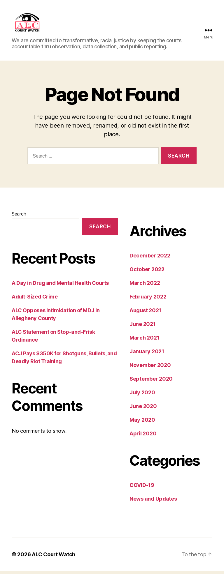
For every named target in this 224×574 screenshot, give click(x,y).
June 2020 (143, 409)
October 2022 (147, 272)
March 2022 (145, 286)
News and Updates (153, 502)
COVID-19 (142, 488)
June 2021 (143, 327)
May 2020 (142, 423)
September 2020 (151, 382)
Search (19, 217)
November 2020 (150, 368)
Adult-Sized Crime (34, 299)
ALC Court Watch (53, 557)
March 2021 (144, 341)
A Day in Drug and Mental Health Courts (61, 286)
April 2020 (143, 437)
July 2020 (142, 396)
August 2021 (145, 313)
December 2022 (150, 259)
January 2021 (147, 355)
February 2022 (148, 300)
